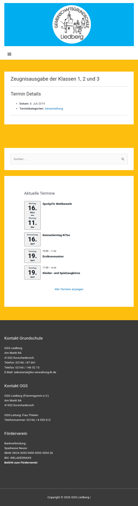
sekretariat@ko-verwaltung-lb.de (35, 372)
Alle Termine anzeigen (69, 289)
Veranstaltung (54, 108)
